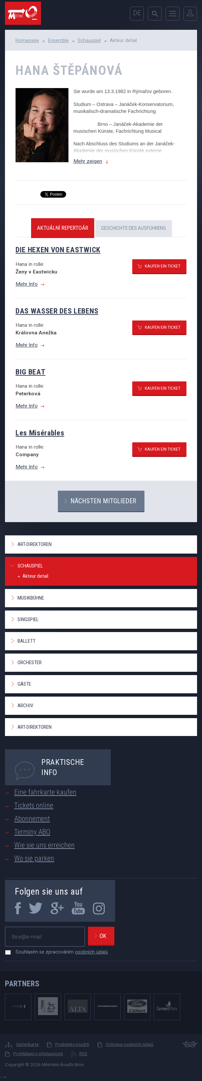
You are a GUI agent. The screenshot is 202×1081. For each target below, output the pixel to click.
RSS (83, 1053)
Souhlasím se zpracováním (58, 952)
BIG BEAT (30, 372)
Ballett (26, 641)
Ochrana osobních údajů (129, 1044)
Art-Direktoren (35, 544)
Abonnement (32, 818)
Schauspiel (89, 40)
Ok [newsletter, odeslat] (103, 935)
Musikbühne (31, 598)
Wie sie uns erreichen (44, 845)
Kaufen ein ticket (163, 266)
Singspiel (28, 619)
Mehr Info (27, 284)
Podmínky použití (72, 1044)
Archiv (25, 706)
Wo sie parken (34, 858)
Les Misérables (40, 432)
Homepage (27, 40)
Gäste (24, 684)
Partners (22, 983)
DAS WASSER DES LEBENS (57, 311)
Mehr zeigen (87, 161)
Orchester (30, 662)
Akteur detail (35, 576)
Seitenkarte (27, 1044)
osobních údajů (91, 952)
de (137, 13)
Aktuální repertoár (62, 227)
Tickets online (33, 805)
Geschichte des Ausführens (133, 228)
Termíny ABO (32, 832)
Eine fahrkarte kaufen (45, 792)
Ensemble (58, 40)
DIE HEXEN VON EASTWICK (58, 249)
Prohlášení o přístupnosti (38, 1053)
